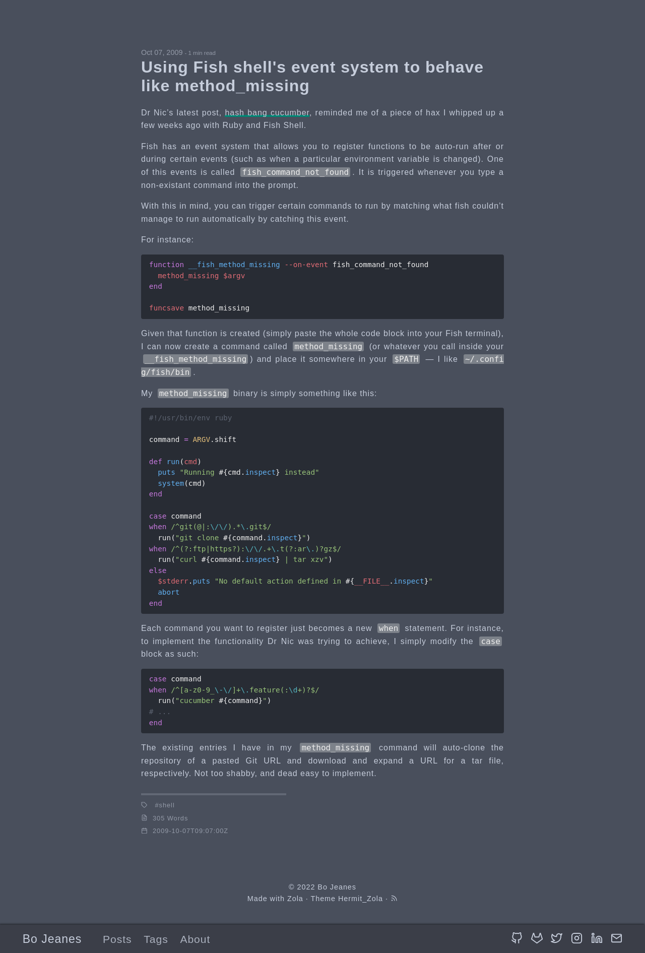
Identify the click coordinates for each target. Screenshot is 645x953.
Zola (295, 899)
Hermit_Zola (360, 899)
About (195, 939)
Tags (156, 939)
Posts (117, 939)
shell (167, 805)
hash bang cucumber (267, 112)
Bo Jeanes (52, 938)
